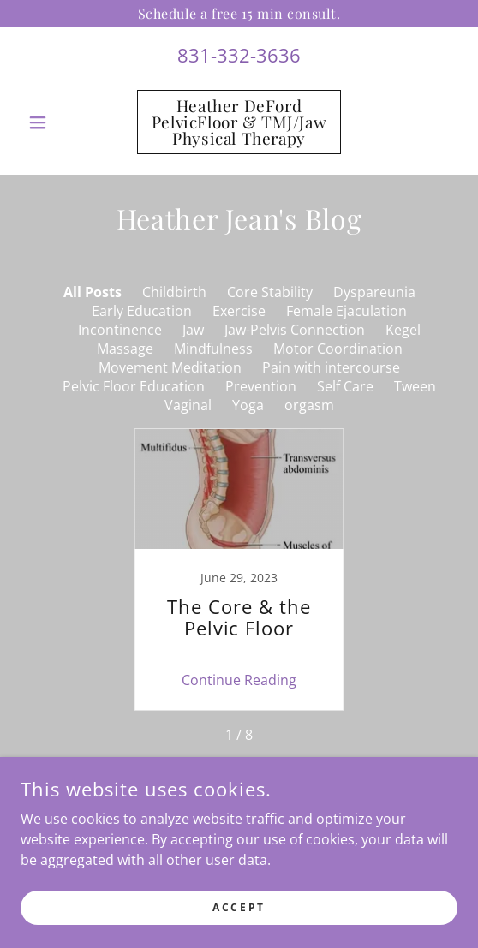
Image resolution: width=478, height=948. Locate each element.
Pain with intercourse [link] (331, 367)
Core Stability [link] (270, 292)
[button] (54, 122)
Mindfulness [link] (213, 348)
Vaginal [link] (188, 405)
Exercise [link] (239, 310)
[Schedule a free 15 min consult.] (239, 13)
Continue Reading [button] (239, 680)
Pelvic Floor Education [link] (134, 386)
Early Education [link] (142, 310)
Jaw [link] (193, 329)
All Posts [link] (92, 292)
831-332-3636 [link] (239, 55)
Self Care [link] (345, 386)
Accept (238, 907)
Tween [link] (415, 386)
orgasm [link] (309, 405)
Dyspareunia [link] (374, 292)
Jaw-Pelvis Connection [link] (294, 329)
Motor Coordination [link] (338, 348)
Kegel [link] (403, 329)
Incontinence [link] (120, 329)
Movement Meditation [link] (170, 367)
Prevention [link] (260, 386)
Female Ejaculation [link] (346, 310)
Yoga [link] (248, 405)
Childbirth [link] (174, 292)
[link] (239, 122)
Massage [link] (125, 348)
